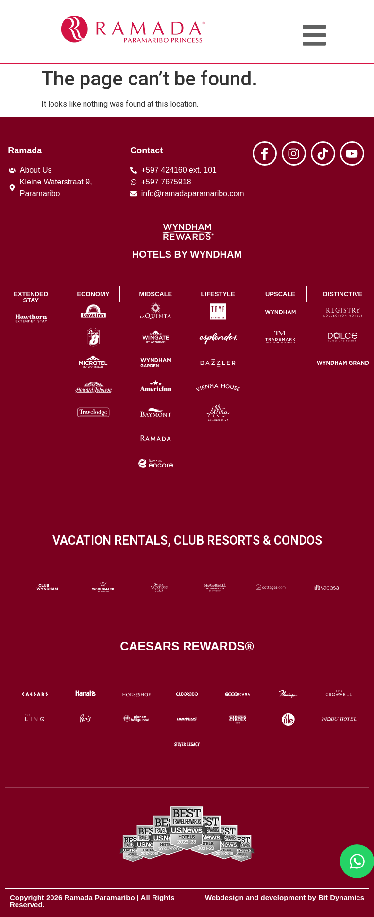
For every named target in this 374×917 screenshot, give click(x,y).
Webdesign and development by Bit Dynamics (284, 897)
